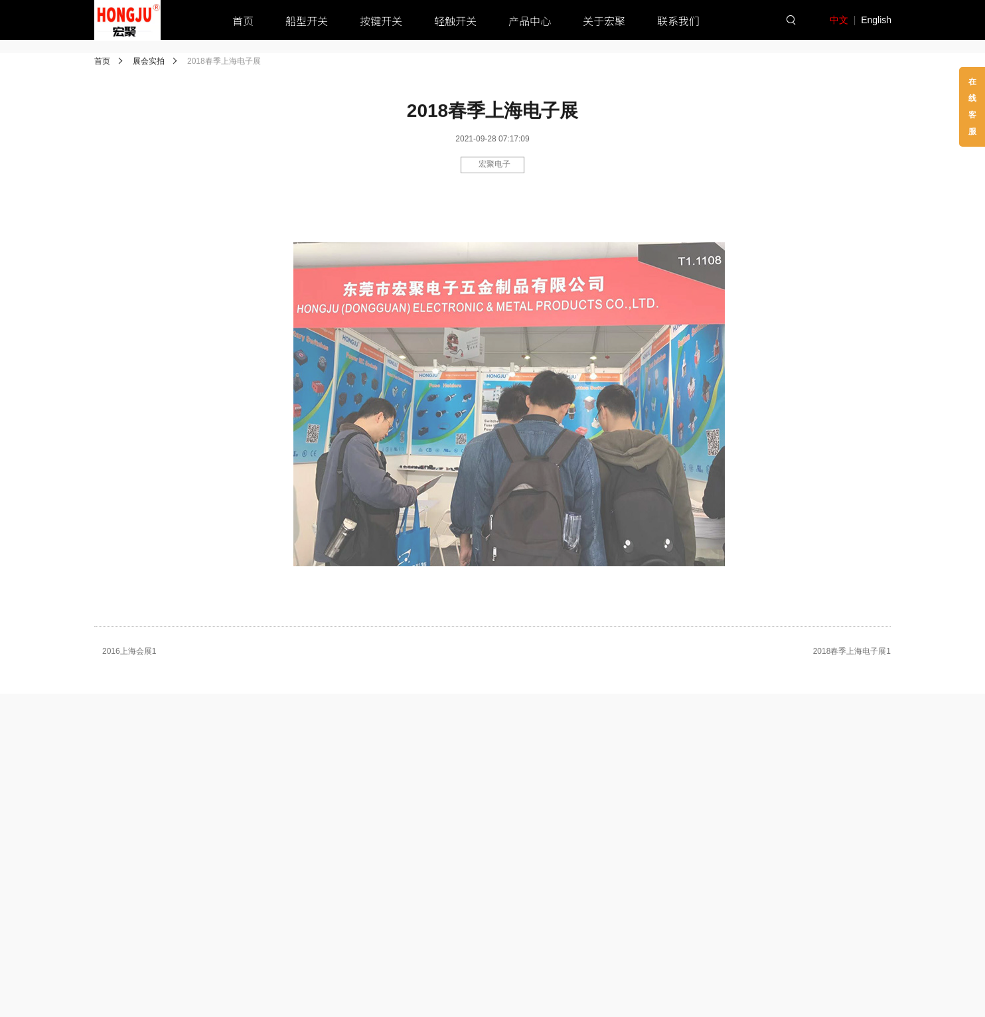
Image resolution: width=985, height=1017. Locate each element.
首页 (243, 21)
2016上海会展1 (129, 654)
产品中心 (529, 21)
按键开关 (381, 21)
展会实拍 (149, 62)
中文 (839, 20)
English (876, 20)
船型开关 (306, 21)
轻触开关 (455, 21)
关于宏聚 (604, 21)
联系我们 (678, 21)
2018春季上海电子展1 (852, 654)
